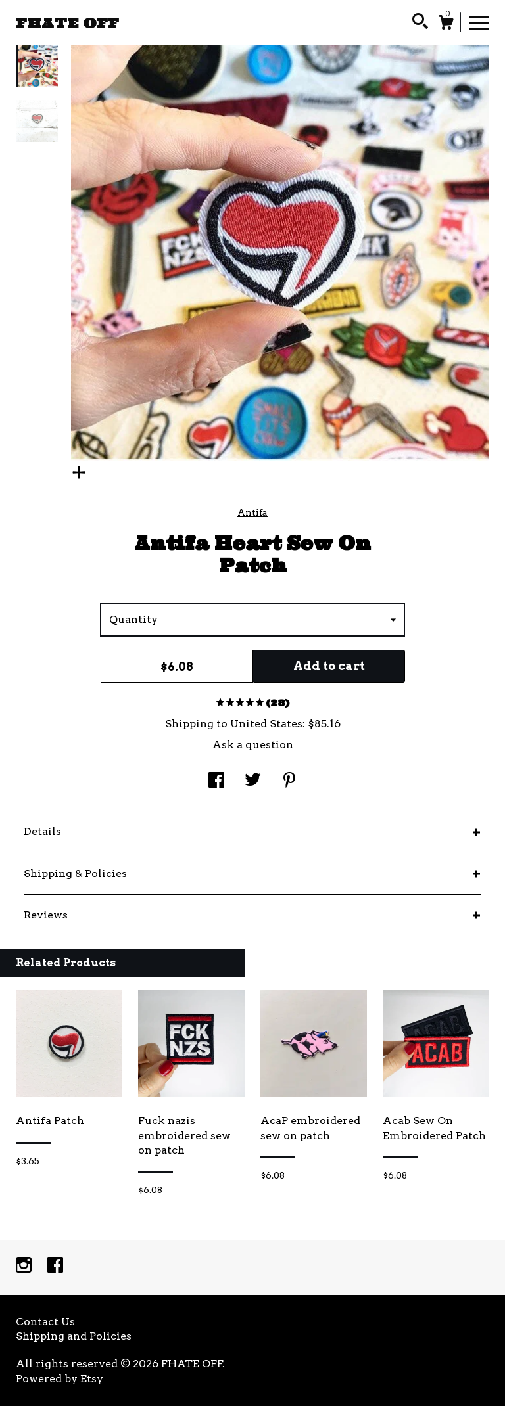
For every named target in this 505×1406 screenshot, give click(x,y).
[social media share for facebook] (216, 781)
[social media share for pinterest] (289, 781)
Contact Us (45, 1321)
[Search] (420, 23)
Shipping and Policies (74, 1336)
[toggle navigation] (479, 22)
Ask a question (252, 744)
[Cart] (446, 24)
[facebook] (55, 1266)
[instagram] (25, 1266)
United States (266, 723)
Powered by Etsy (59, 1378)
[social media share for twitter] (252, 781)
